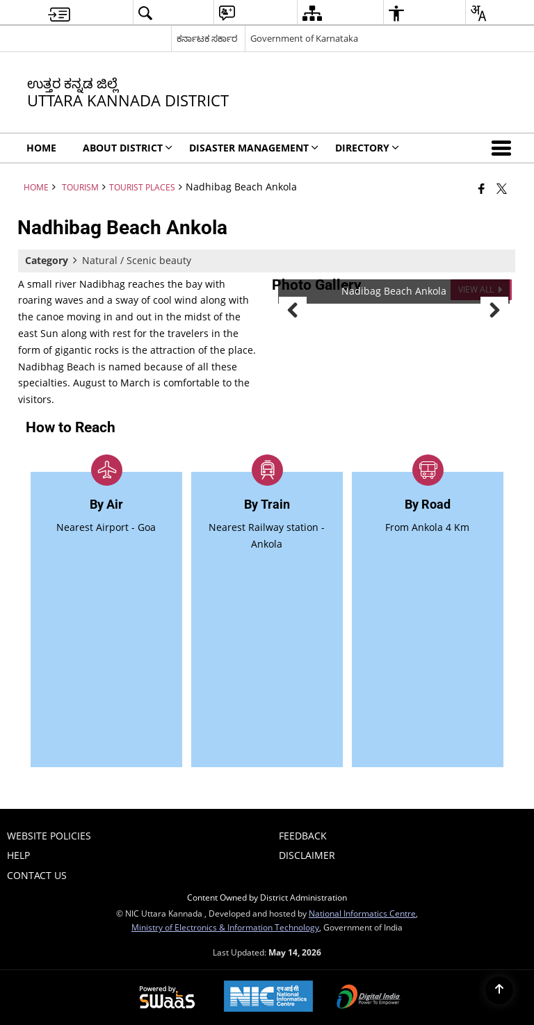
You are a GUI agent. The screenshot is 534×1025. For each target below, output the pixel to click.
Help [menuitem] (18, 855)
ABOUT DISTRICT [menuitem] (127, 147)
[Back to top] (499, 990)
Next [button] (494, 311)
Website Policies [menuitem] (49, 835)
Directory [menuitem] (367, 147)
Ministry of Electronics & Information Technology (225, 927)
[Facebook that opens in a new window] (481, 188)
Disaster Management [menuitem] (253, 147)
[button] (504, 148)
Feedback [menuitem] (303, 835)
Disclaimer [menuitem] (307, 855)
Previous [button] (293, 311)
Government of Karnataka (304, 38)
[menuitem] (59, 13)
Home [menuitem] (41, 147)
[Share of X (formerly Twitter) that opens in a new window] (501, 188)
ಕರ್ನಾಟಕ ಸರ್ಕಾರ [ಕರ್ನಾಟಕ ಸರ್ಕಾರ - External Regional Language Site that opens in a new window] (207, 38)
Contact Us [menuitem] (37, 875)
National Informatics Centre (362, 913)
